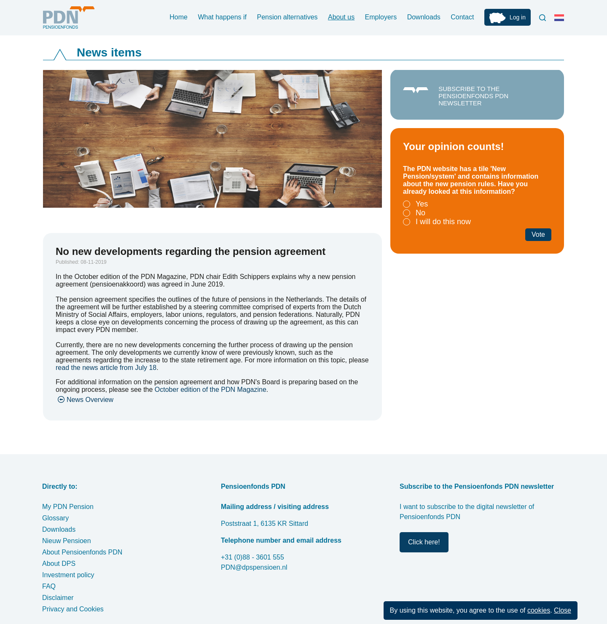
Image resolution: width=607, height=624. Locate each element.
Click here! (424, 542)
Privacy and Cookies (73, 609)
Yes (422, 204)
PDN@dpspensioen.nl (254, 567)
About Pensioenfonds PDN (82, 552)
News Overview (90, 399)
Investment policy (68, 574)
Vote (538, 234)
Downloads (423, 17)
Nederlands (561, 21)
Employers (381, 17)
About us (341, 17)
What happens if (222, 17)
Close (562, 610)
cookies (538, 610)
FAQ (49, 586)
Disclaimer (58, 597)
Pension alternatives (287, 17)
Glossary (55, 518)
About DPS (58, 563)
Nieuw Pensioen (66, 540)
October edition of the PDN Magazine (210, 389)
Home (178, 17)
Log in (518, 17)
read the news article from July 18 (106, 367)
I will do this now (443, 221)
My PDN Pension (68, 506)
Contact (462, 17)
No (420, 213)
